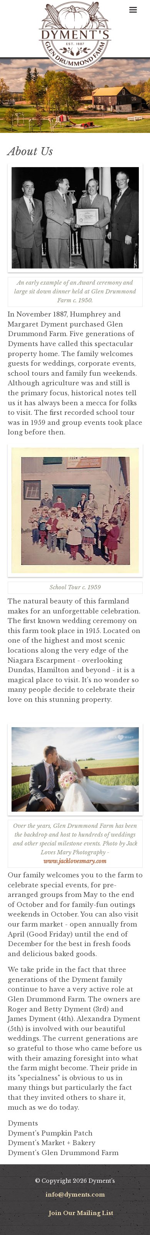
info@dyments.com (75, 1194)
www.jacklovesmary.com (75, 861)
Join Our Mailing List (81, 1213)
